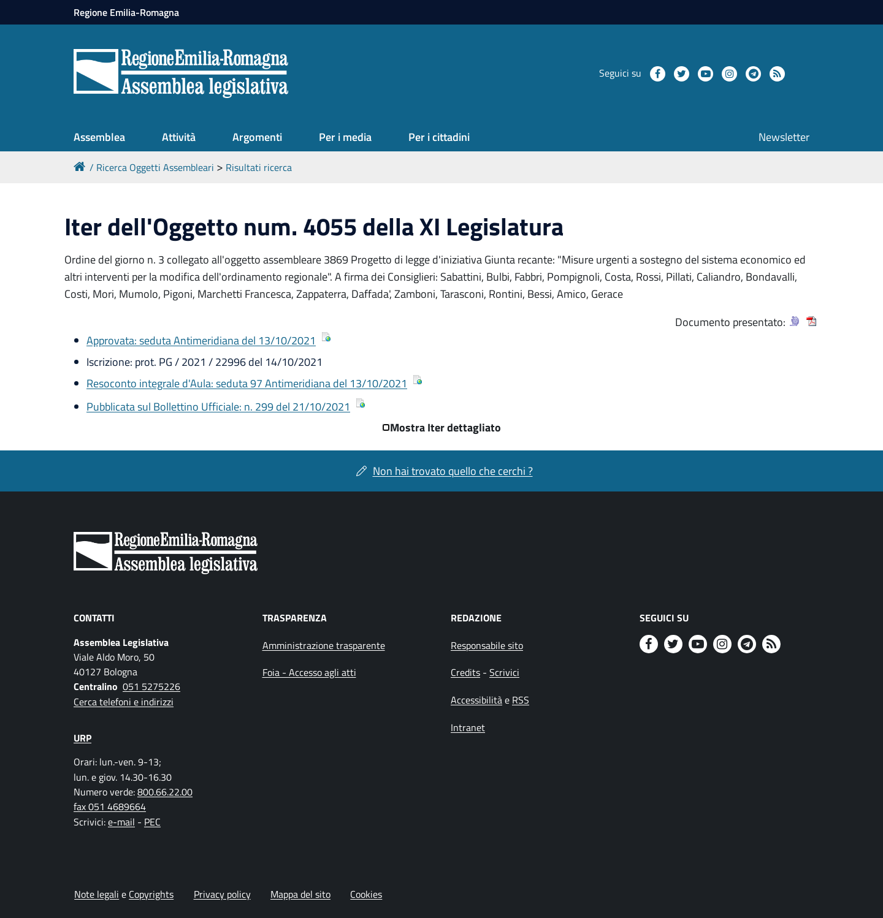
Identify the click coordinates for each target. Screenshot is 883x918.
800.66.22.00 (165, 791)
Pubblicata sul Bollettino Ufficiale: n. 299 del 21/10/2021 (218, 406)
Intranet (468, 727)
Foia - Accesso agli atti (309, 672)
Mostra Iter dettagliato (445, 427)
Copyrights (151, 894)
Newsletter (784, 137)
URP (82, 737)
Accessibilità (476, 699)
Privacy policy (222, 894)
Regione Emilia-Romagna (126, 12)
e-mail (121, 821)
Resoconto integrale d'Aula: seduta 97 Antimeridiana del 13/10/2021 (246, 383)
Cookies (366, 894)
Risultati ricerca (259, 167)
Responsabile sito (487, 645)
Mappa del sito (300, 894)
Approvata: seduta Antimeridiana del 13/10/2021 (201, 340)
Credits (465, 672)
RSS (520, 699)
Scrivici (504, 672)
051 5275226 (151, 686)
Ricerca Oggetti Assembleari (155, 167)
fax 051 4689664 (110, 806)
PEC (152, 821)
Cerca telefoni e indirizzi (124, 701)
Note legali (96, 894)
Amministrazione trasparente (323, 645)
